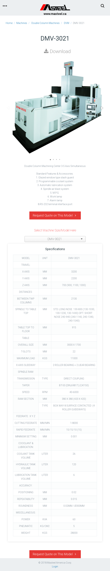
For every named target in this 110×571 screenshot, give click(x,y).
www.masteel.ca (55, 14)
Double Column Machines (45, 23)
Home (9, 23)
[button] (101, 108)
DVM (66, 23)
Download (57, 51)
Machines (21, 23)
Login (55, 566)
